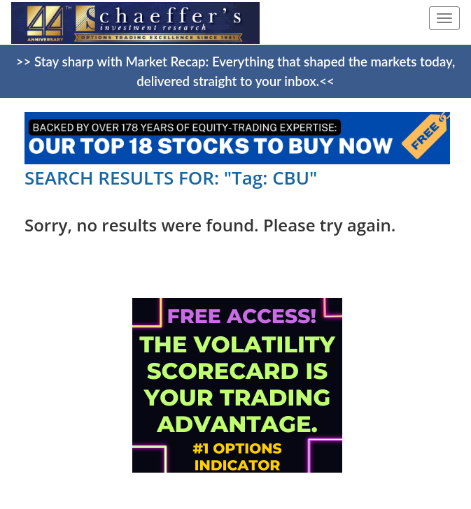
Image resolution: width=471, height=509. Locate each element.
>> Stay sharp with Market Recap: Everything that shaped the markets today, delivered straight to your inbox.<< (236, 71)
